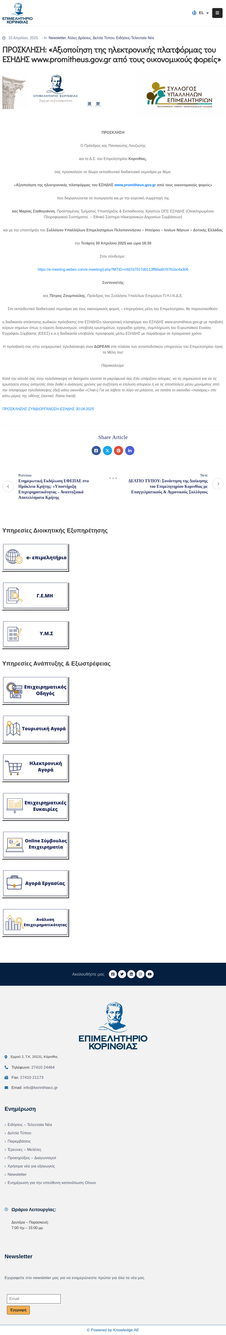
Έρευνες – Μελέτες (24, 1149)
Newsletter (57, 38)
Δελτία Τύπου (104, 38)
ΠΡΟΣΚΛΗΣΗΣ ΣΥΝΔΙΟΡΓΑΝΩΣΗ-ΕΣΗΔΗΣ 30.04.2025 (48, 409)
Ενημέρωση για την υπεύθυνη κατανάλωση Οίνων (52, 1183)
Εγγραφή (18, 1310)
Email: (34, 1087)
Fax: (27, 1077)
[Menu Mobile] (217, 13)
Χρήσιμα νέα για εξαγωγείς (31, 1166)
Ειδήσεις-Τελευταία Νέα (135, 38)
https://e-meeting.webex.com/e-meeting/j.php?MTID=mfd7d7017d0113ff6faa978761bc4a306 (113, 269)
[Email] (34, 1298)
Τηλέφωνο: (33, 1067)
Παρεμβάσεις (19, 1141)
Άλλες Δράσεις (79, 38)
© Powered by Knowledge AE (113, 1330)
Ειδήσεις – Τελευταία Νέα (30, 1125)
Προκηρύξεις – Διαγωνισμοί (32, 1158)
